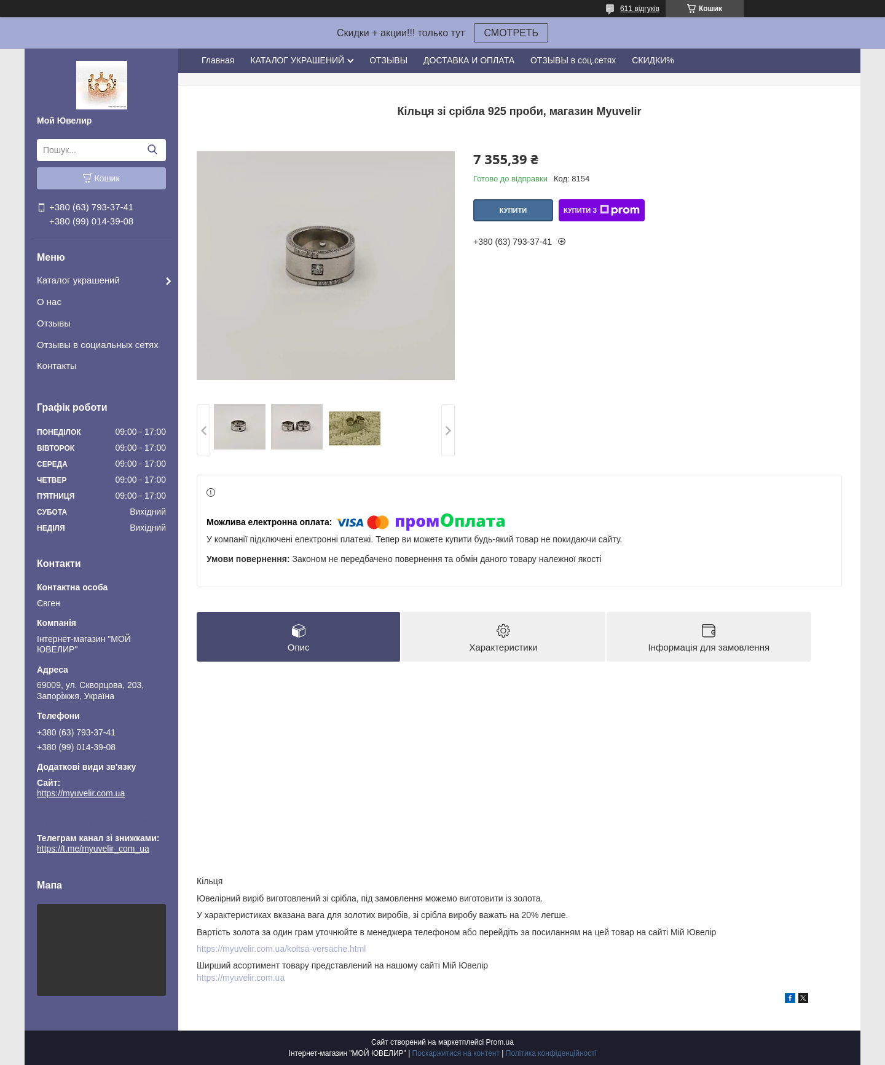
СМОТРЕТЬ (511, 33)
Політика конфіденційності (551, 1053)
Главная (218, 60)
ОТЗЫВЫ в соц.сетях (573, 60)
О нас (49, 301)
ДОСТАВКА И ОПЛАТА (468, 60)
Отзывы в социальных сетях (98, 344)
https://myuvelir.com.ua (81, 793)
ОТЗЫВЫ (388, 60)
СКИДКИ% (653, 60)
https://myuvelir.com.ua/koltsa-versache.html (281, 949)
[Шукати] (152, 150)
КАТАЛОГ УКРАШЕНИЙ (297, 60)
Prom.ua (500, 1042)
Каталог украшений (78, 280)
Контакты (57, 365)
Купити (513, 210)
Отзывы (54, 323)
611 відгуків (639, 8)
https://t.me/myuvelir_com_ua (93, 821)
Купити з (602, 210)
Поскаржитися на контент (456, 1053)
